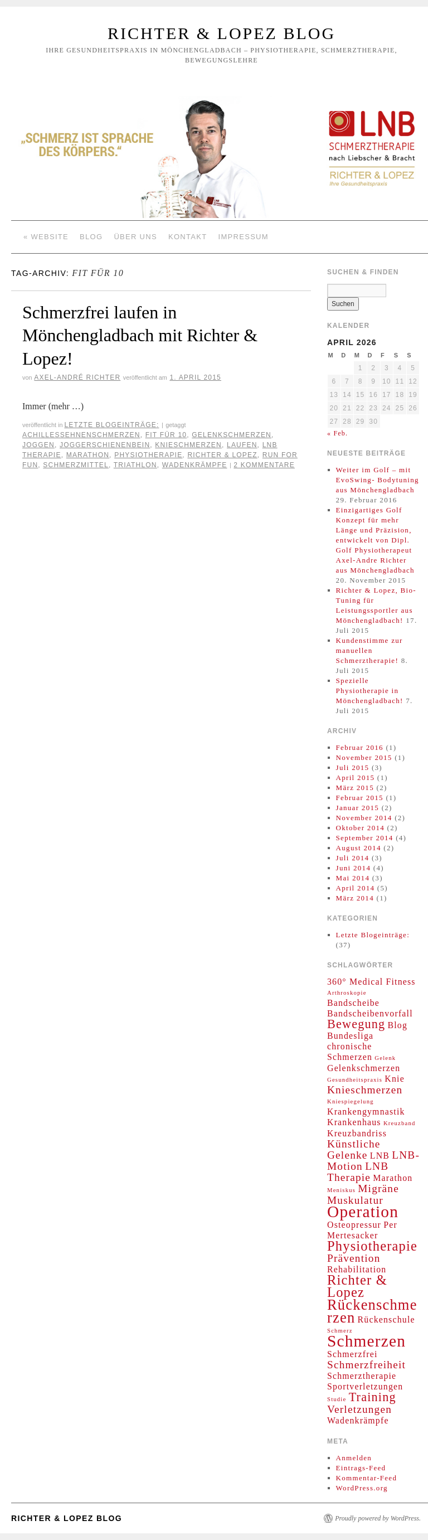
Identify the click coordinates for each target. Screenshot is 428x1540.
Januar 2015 (357, 807)
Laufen (242, 445)
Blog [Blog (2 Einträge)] (398, 1025)
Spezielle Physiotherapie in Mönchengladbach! (369, 690)
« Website (46, 237)
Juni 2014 (353, 868)
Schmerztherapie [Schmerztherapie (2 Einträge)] (361, 1376)
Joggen (38, 445)
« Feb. (337, 433)
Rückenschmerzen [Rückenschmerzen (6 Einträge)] (372, 1311)
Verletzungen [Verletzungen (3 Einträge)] (359, 1409)
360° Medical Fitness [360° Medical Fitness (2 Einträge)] (371, 981)
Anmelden (354, 1458)
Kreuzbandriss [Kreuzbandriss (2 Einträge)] (357, 1133)
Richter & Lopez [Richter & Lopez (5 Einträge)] (357, 1286)
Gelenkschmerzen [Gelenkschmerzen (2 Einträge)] (363, 1068)
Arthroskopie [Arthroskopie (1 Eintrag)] (347, 993)
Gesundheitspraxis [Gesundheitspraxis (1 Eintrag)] (354, 1080)
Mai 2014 (353, 878)
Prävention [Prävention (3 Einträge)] (353, 1258)
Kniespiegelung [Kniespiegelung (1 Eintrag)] (350, 1101)
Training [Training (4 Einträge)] (372, 1397)
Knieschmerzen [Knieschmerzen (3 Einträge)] (364, 1090)
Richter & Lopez (222, 455)
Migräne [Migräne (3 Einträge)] (378, 1188)
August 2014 (358, 848)
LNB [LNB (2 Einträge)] (380, 1155)
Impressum (243, 237)
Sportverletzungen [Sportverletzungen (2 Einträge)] (365, 1386)
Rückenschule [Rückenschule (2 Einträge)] (386, 1319)
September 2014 (364, 838)
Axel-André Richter (77, 377)
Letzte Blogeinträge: (111, 425)
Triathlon (135, 465)
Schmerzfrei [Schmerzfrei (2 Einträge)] (352, 1354)
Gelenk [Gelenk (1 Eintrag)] (385, 1058)
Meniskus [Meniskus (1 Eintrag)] (341, 1190)
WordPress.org (362, 1488)
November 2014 (364, 817)
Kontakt (187, 237)
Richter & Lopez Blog (221, 33)
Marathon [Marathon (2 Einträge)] (392, 1178)
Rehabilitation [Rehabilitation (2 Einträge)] (356, 1269)
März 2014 (355, 898)
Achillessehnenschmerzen (81, 435)
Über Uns (135, 237)
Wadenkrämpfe (194, 465)
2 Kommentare (264, 465)
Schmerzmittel (76, 465)
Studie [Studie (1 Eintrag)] (336, 1399)
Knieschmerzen (188, 445)
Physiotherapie (148, 455)
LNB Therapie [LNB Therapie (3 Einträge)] (357, 1171)
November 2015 (364, 757)
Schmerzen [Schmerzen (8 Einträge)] (366, 1341)
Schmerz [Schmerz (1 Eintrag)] (340, 1331)
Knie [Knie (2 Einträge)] (395, 1078)
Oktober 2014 (360, 828)
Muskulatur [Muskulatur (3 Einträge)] (355, 1200)
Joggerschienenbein (105, 445)
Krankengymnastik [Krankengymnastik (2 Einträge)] (366, 1111)
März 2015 (355, 787)
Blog (91, 237)
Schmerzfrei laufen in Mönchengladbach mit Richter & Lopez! (139, 335)
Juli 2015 (352, 767)
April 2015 (355, 777)
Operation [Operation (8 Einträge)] (362, 1212)
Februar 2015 (359, 797)
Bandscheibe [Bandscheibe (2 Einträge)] (353, 1003)
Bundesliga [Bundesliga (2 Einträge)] (350, 1035)
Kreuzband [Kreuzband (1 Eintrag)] (399, 1123)
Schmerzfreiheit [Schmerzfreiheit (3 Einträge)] (366, 1364)
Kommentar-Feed (366, 1478)
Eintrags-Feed (361, 1468)
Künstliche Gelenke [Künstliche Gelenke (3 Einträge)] (353, 1149)
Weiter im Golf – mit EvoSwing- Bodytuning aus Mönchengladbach (377, 480)
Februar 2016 (359, 747)
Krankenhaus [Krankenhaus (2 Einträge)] (354, 1122)
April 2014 (355, 888)
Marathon (87, 455)
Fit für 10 (166, 435)
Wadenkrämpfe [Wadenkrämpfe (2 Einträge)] (358, 1420)
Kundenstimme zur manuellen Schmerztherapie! (369, 650)
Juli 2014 (352, 858)
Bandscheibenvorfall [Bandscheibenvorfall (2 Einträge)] (370, 1013)
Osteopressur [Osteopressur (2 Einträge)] (354, 1224)
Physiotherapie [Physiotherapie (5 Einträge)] (372, 1245)
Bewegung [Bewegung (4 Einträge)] (356, 1024)
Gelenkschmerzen (231, 435)
